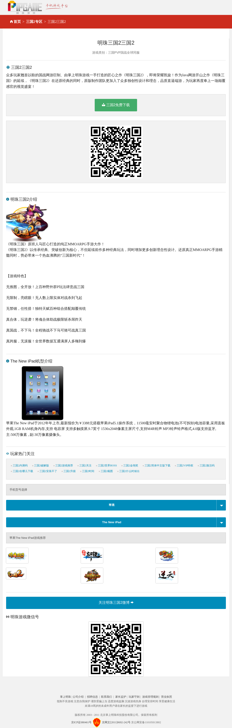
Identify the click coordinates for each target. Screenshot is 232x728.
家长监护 (120, 696)
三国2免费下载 (116, 105)
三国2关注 (84, 465)
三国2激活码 (206, 465)
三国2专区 (34, 22)
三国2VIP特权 (184, 465)
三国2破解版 (40, 465)
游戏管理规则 (150, 696)
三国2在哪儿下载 (22, 471)
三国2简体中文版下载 (156, 465)
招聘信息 (92, 696)
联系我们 (106, 696)
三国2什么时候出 (128, 471)
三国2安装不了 (47, 471)
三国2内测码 (19, 465)
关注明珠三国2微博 (116, 602)
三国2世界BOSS (106, 465)
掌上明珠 (65, 696)
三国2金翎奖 (129, 465)
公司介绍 (78, 696)
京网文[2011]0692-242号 (116, 722)
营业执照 (166, 696)
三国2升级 (69, 471)
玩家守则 (134, 696)
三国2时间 (87, 471)
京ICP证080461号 (81, 722)
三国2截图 (106, 471)
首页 (17, 22)
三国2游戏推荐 (63, 465)
